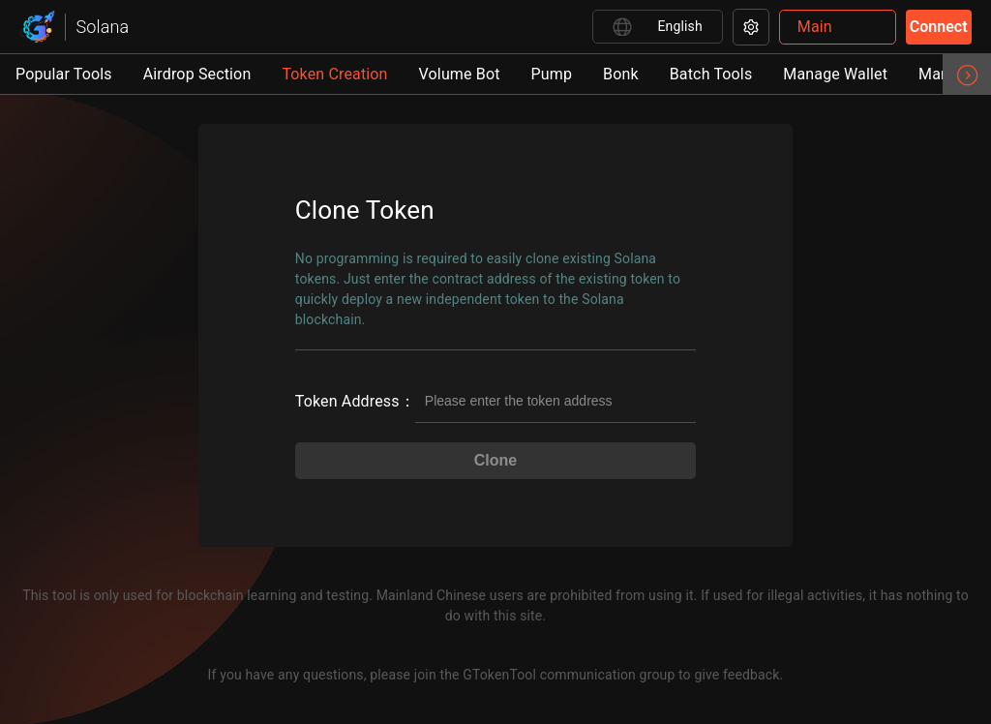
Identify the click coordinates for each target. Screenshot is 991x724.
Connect (939, 26)
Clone (495, 460)
